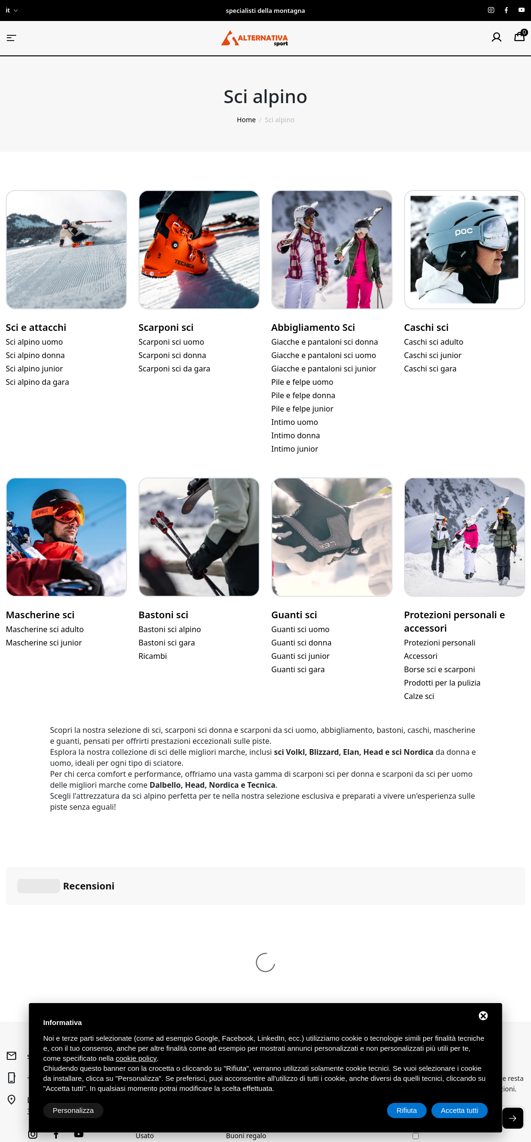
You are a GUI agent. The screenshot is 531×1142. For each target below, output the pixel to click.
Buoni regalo (246, 992)
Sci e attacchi (36, 327)
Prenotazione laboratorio (265, 978)
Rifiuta (407, 1110)
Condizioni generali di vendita (350, 940)
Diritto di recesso (343, 959)
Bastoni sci (163, 614)
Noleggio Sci (245, 949)
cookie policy (136, 1058)
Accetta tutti (459, 1110)
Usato (145, 992)
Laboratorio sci (249, 963)
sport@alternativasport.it (72, 913)
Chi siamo (241, 935)
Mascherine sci (40, 614)
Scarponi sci (165, 327)
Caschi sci (426, 327)
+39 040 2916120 (57, 935)
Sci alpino (150, 935)
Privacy (16, 1091)
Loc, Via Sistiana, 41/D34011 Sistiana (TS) (66, 962)
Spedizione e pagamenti (354, 974)
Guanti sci (294, 614)
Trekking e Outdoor (166, 949)
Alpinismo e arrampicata (174, 963)
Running (149, 978)
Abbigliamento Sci (313, 327)
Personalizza (73, 1110)
